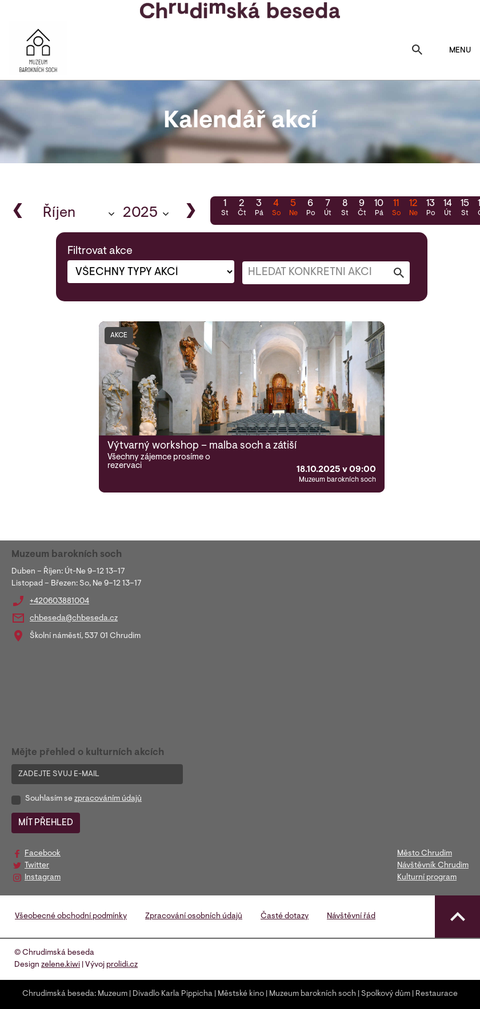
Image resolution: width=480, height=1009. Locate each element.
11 (396, 209)
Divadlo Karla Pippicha (173, 994)
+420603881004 (59, 602)
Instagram (43, 878)
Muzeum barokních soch (312, 994)
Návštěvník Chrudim (433, 866)
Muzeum (112, 994)
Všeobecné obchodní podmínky (71, 917)
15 (464, 209)
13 (430, 209)
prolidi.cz (122, 965)
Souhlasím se (83, 799)
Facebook (43, 854)
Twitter (37, 866)
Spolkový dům (385, 994)
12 (413, 209)
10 (378, 209)
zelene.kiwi (60, 965)
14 (447, 209)
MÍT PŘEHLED (45, 823)
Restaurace (436, 994)
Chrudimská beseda (58, 994)
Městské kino (241, 994)
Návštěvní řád (351, 917)
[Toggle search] (417, 51)
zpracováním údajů (108, 799)
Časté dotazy (285, 917)
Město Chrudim (424, 854)
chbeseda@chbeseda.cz (74, 619)
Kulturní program (427, 878)
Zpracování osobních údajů (193, 917)
